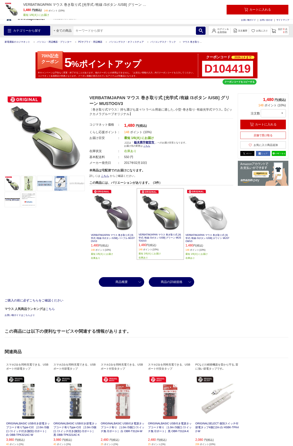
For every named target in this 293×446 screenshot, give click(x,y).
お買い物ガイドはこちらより (20, 315)
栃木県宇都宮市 (144, 142)
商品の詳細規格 (171, 282)
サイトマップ (282, 20)
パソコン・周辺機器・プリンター (54, 42)
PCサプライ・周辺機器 (90, 42)
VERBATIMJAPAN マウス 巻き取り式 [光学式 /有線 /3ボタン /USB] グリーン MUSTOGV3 (160, 237)
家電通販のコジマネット (17, 42)
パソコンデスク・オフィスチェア (126, 42)
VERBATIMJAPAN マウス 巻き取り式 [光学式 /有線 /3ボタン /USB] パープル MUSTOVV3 (113, 238)
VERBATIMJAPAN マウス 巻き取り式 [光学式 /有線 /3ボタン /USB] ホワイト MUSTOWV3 (207, 238)
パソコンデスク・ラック (163, 42)
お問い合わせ (266, 20)
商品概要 (121, 282)
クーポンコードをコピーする (239, 81)
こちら (146, 146)
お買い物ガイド (248, 20)
